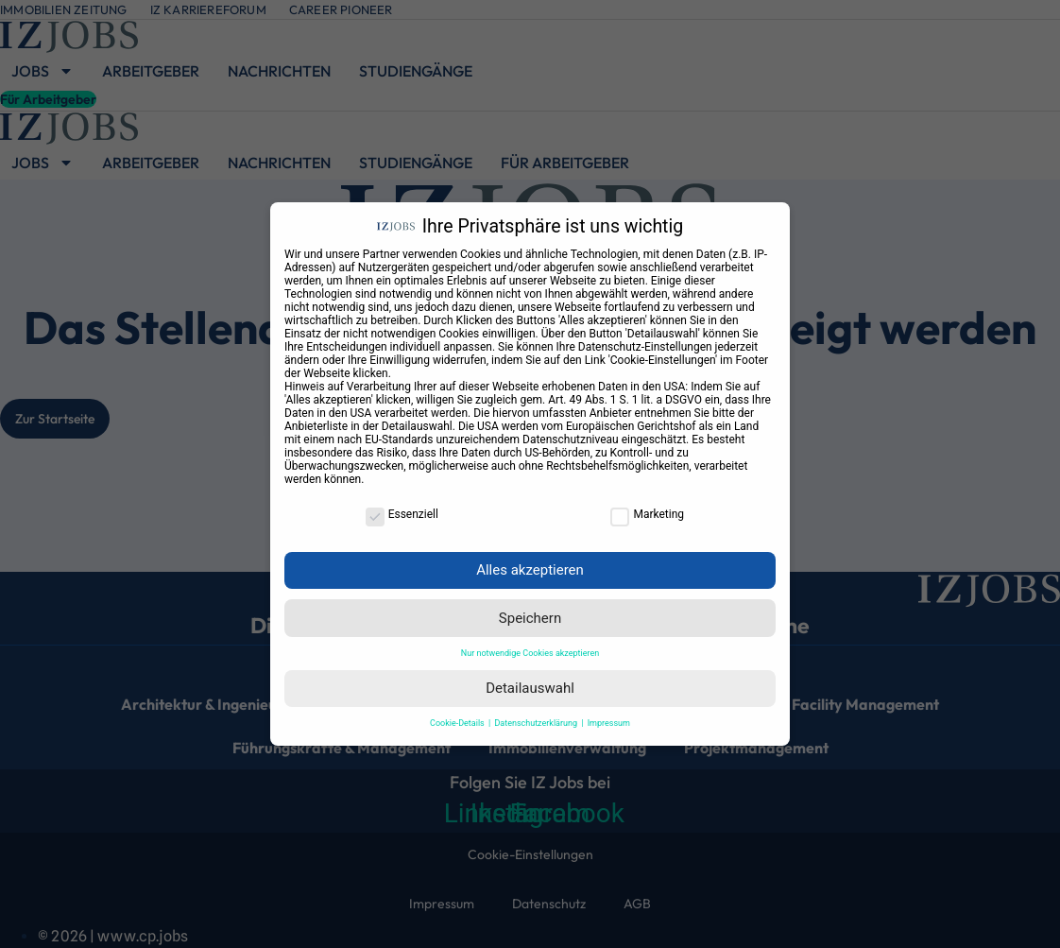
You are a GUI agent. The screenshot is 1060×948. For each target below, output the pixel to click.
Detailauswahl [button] (530, 688)
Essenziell (402, 514)
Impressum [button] (609, 723)
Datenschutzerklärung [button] (536, 723)
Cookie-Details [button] (458, 723)
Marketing (647, 514)
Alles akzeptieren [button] (530, 569)
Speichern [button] (530, 618)
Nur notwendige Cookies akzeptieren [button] (530, 653)
